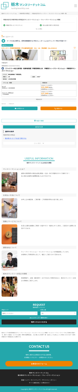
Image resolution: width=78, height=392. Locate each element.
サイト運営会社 (34, 382)
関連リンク (25, 380)
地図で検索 (40, 121)
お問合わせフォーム (39, 363)
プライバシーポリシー (49, 380)
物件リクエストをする (39, 322)
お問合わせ (20, 108)
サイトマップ (35, 380)
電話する (59, 108)
